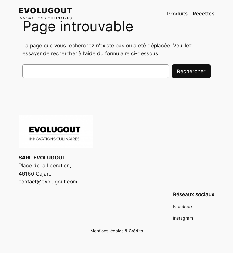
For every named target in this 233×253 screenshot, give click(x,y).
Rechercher (191, 71)
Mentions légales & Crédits (116, 230)
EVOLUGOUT (46, 10)
